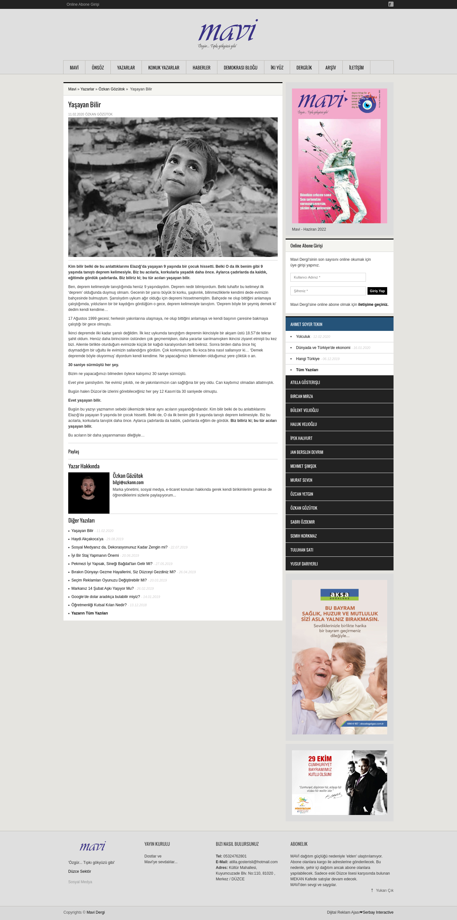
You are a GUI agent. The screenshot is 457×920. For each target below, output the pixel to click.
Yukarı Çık (385, 890)
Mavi (72, 89)
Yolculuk (303, 336)
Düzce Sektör (79, 871)
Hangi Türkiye (308, 359)
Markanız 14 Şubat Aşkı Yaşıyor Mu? (102, 588)
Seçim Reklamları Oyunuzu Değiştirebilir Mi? (109, 580)
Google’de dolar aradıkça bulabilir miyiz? (105, 597)
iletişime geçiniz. (373, 304)
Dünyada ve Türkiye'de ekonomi (323, 347)
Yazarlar (87, 89)
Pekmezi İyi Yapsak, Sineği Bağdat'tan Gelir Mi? (111, 564)
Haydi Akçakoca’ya (87, 539)
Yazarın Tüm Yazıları (89, 613)
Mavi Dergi (96, 912)
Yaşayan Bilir (82, 531)
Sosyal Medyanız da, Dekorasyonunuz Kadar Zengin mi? (119, 547)
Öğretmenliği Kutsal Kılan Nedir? (99, 605)
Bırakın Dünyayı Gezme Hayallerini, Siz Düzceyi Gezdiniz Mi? (123, 572)
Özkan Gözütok (112, 89)
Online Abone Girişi (83, 4)
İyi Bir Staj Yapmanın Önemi (95, 555)
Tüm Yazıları (307, 370)
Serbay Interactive (378, 912)
